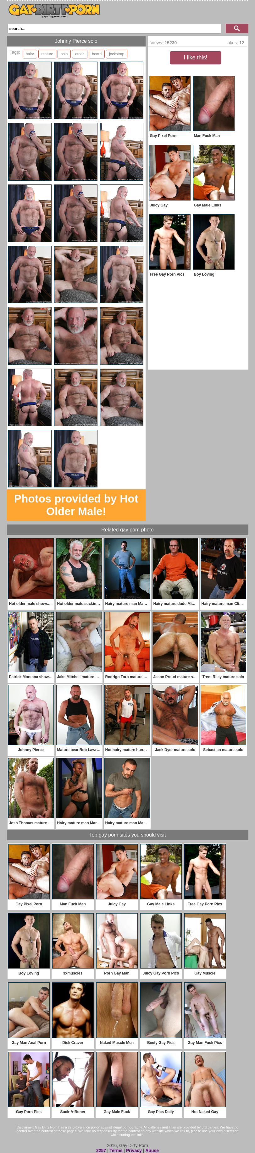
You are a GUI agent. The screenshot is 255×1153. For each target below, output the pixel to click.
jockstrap (116, 54)
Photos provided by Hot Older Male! (76, 504)
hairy (30, 54)
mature (47, 54)
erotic (79, 54)
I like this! (195, 57)
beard (97, 54)
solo (64, 54)
